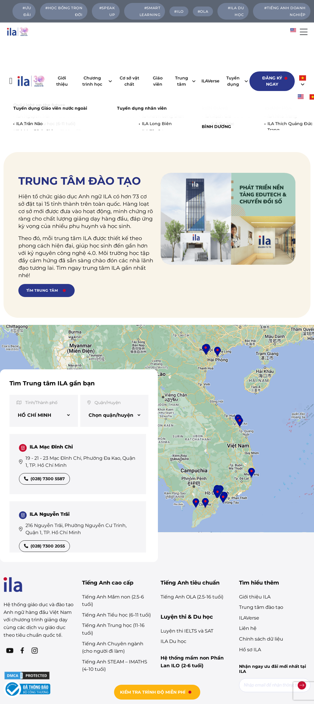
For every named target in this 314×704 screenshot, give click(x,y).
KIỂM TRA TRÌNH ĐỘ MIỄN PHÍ (152, 692)
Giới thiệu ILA (254, 527)
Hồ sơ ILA (250, 580)
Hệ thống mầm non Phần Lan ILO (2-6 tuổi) (192, 592)
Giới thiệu (62, 46)
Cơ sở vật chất (129, 46)
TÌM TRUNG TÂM (42, 220)
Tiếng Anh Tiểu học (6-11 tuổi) (116, 545)
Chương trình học (95, 46)
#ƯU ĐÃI (27, 11)
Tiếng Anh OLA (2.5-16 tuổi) (192, 527)
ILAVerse (212, 46)
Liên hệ (248, 558)
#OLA (203, 11)
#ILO (178, 11)
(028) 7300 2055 (44, 476)
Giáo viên (158, 46)
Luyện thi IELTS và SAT (187, 561)
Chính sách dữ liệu (261, 569)
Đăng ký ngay (272, 46)
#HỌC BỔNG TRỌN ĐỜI (63, 11)
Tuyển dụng (235, 46)
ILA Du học (173, 571)
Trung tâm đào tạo (261, 537)
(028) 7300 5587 (44, 409)
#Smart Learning (150, 11)
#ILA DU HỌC (236, 11)
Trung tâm (183, 46)
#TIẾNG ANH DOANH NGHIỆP (285, 11)
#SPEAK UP (107, 11)
